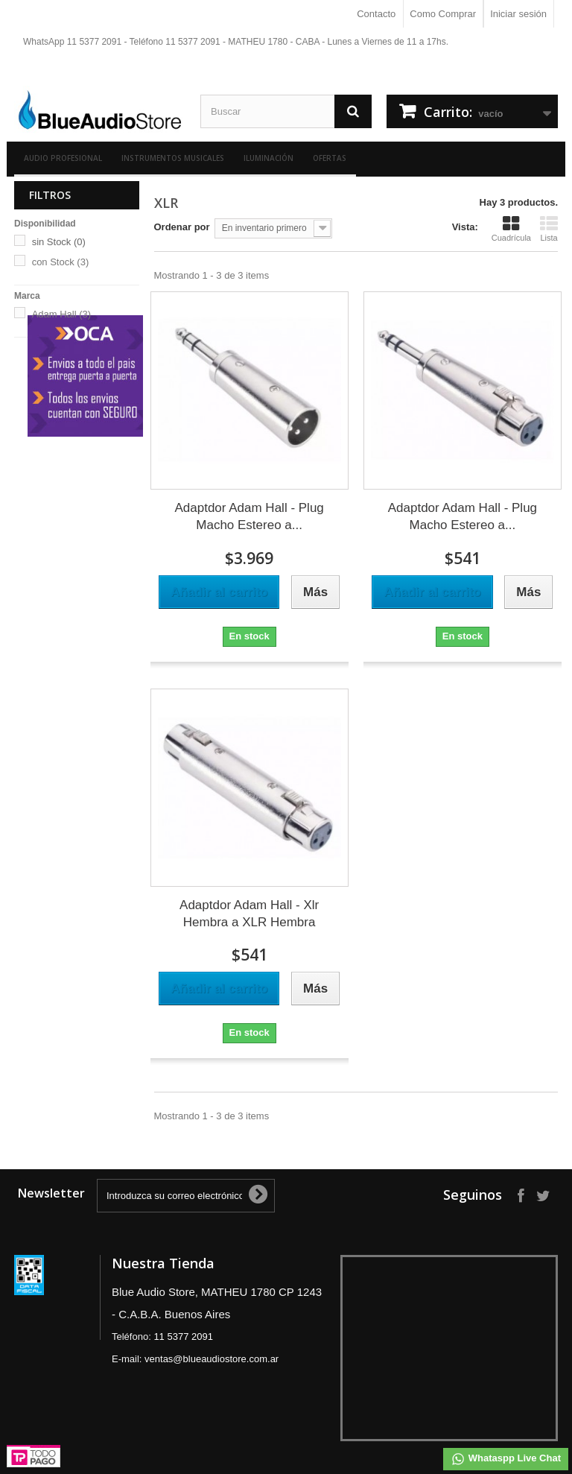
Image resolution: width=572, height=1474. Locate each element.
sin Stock (59, 241)
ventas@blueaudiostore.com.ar (211, 1358)
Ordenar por (182, 227)
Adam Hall (61, 314)
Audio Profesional (63, 158)
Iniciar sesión (518, 13)
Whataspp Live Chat (506, 1459)
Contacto (376, 13)
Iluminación (268, 158)
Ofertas (329, 158)
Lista (549, 228)
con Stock (60, 262)
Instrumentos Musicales (172, 158)
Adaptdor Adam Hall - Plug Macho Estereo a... (248, 516)
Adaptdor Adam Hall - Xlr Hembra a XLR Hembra (249, 913)
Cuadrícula (511, 228)
